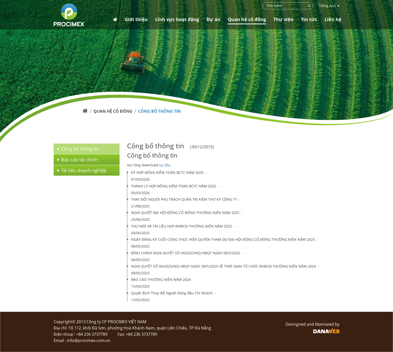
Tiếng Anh (329, 5)
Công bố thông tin (159, 111)
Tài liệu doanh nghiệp (82, 170)
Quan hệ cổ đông (112, 111)
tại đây (164, 165)
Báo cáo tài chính (77, 159)
